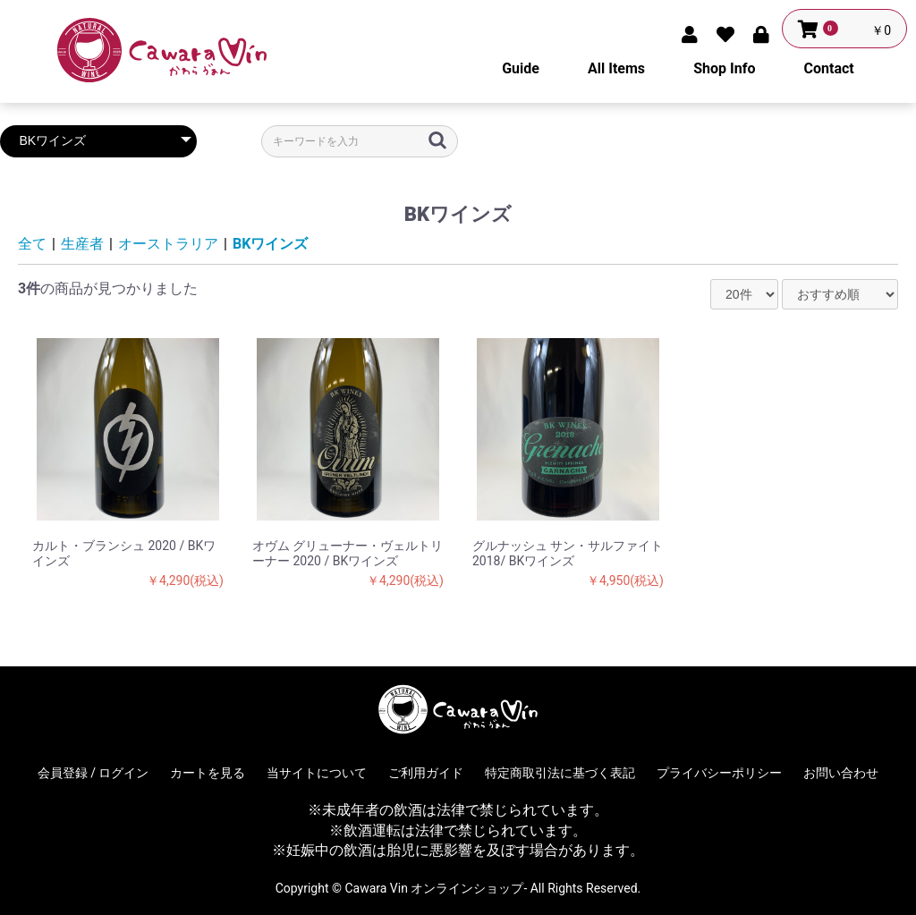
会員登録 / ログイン (93, 773)
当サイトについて (317, 773)
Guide (520, 68)
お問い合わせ (840, 773)
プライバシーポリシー (719, 773)
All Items (616, 68)
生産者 (82, 243)
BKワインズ (270, 243)
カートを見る (207, 773)
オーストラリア (168, 243)
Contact (829, 68)
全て (32, 243)
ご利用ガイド (425, 773)
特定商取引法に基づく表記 (560, 773)
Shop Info (724, 68)
